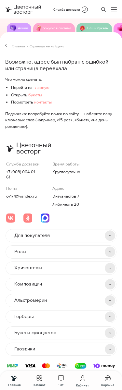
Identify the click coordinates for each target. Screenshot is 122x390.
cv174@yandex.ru (21, 196)
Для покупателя (32, 235)
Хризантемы (28, 268)
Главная (18, 46)
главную (41, 87)
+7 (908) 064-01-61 (21, 174)
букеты (35, 95)
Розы (20, 251)
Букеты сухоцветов (35, 332)
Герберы (24, 316)
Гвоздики (24, 349)
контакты (43, 102)
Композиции (28, 284)
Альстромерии (30, 300)
